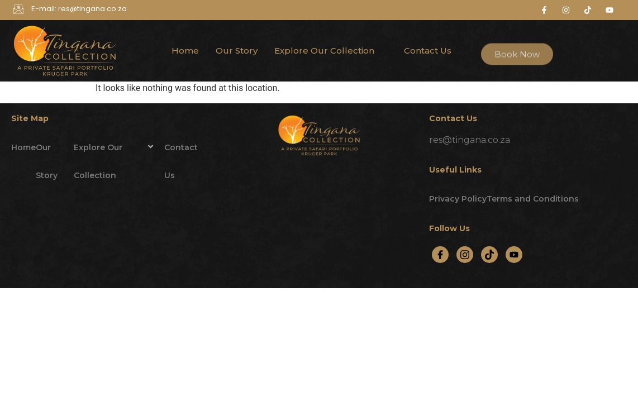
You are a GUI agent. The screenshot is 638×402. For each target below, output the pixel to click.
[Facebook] (440, 254)
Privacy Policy (458, 199)
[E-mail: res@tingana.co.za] (18, 10)
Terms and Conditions (533, 199)
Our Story (237, 50)
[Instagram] (464, 254)
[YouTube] (514, 254)
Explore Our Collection (329, 50)
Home (185, 50)
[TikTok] (489, 254)
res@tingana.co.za (469, 140)
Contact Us (427, 50)
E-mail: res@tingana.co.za (79, 8)
